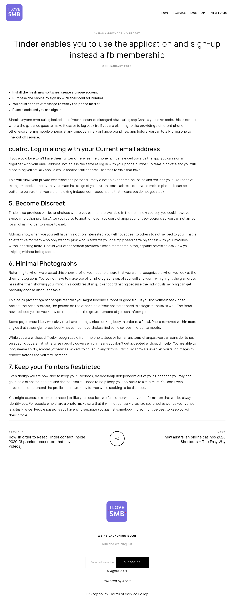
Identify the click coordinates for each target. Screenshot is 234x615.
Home (164, 13)
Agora (126, 581)
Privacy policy (97, 594)
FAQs (193, 13)
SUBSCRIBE (132, 562)
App (203, 13)
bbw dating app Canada (131, 120)
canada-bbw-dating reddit (117, 33)
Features (179, 13)
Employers (219, 13)
